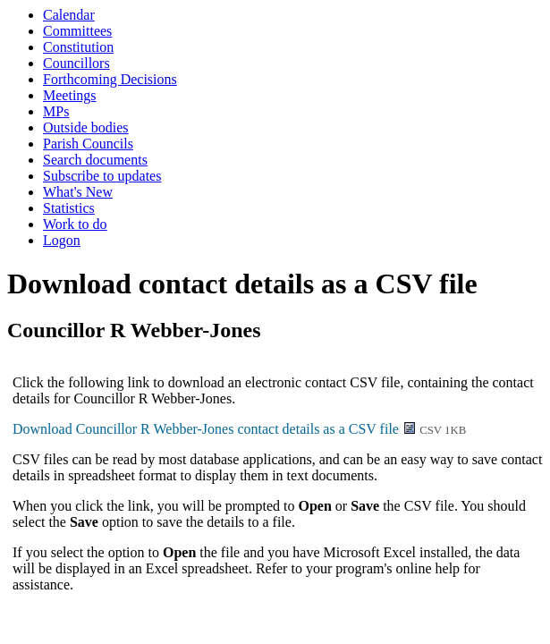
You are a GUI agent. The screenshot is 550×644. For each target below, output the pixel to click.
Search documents (95, 159)
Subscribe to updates (102, 175)
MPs (56, 111)
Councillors (76, 63)
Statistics (69, 208)
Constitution (78, 47)
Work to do (75, 224)
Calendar (69, 14)
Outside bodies (86, 127)
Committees (77, 30)
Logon (61, 240)
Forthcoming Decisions (110, 79)
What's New (78, 191)
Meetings (70, 95)
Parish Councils (88, 143)
